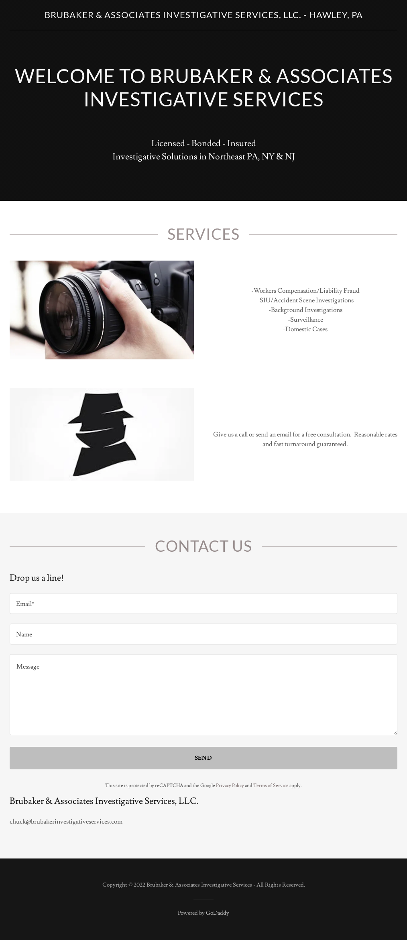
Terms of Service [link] (271, 786)
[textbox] (203, 603)
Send (204, 758)
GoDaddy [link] (217, 913)
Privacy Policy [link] (230, 786)
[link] (204, 16)
